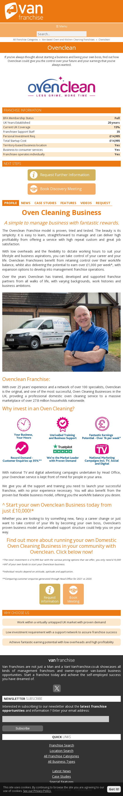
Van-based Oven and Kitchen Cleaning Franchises (68, 39)
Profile (10, 203)
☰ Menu (61, 26)
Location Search (61, 751)
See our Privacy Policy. (37, 791)
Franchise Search (61, 745)
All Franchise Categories (25, 39)
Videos (86, 203)
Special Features (62, 782)
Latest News (61, 771)
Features (68, 203)
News (25, 203)
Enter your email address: (70, 710)
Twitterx (57, 688)
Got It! (114, 789)
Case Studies (45, 203)
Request (103, 203)
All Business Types (61, 761)
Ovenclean (104, 39)
